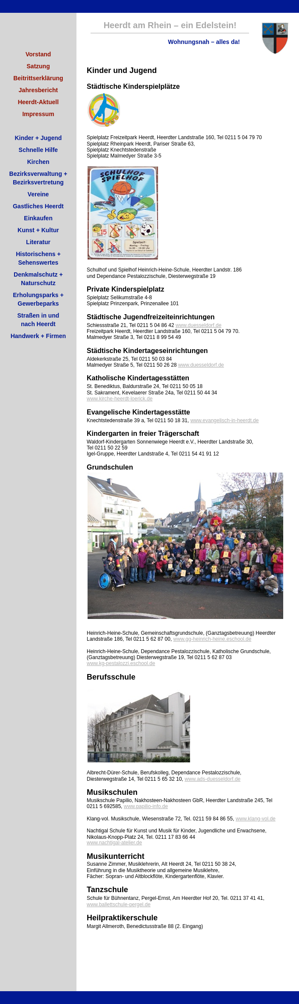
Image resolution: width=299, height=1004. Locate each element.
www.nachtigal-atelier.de (114, 843)
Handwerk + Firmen (38, 336)
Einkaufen (38, 218)
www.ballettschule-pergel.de (118, 905)
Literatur (38, 242)
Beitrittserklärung (38, 78)
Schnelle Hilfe (38, 149)
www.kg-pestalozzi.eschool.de (121, 663)
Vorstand (38, 54)
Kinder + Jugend (38, 137)
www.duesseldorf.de (198, 325)
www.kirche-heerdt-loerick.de (119, 399)
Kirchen (38, 161)
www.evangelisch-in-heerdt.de (225, 420)
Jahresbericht (38, 90)
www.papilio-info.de (146, 806)
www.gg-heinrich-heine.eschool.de (212, 639)
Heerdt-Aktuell (38, 102)
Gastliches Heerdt (38, 206)
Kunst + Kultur (38, 230)
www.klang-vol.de (256, 819)
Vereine (38, 194)
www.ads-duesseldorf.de (212, 779)
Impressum (38, 114)
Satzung (38, 66)
